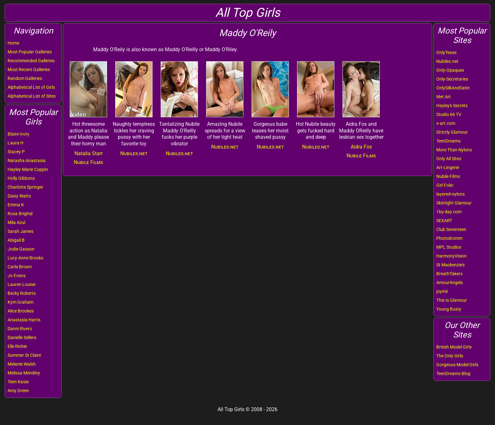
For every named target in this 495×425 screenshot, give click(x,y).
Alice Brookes (21, 310)
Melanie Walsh (22, 364)
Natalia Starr (89, 153)
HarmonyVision (451, 255)
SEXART (444, 220)
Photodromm (449, 238)
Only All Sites (448, 158)
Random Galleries (25, 78)
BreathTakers (449, 273)
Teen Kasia (18, 381)
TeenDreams (448, 140)
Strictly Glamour (452, 132)
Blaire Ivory (18, 134)
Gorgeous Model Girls (457, 364)
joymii (442, 291)
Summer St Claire (24, 355)
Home (13, 43)
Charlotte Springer (25, 187)
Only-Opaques (450, 70)
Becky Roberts (22, 293)
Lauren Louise (21, 284)
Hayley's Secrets (452, 105)
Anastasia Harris (24, 319)
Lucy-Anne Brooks (25, 257)
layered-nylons (450, 194)
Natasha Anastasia (26, 160)
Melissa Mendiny (24, 372)
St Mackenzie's (450, 264)
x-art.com (445, 123)
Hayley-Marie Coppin (28, 169)
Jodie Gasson (21, 249)
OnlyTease (446, 52)
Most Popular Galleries (30, 51)
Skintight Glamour (454, 202)
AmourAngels (449, 282)
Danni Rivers (20, 328)
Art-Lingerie (447, 167)
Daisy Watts (19, 195)
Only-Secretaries (452, 79)
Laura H (15, 142)
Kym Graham (20, 302)
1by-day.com (449, 211)
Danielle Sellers (22, 337)
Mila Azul (16, 222)
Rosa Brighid (20, 213)
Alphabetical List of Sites (32, 96)
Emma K (16, 204)
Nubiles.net (447, 61)
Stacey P (16, 151)
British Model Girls (454, 346)
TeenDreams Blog (453, 373)
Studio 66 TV (448, 114)
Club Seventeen (451, 229)
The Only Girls (449, 355)
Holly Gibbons (21, 178)
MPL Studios (448, 247)
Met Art (443, 96)
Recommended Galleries (31, 60)
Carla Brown (20, 266)
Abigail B (16, 240)
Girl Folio (444, 185)
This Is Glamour (451, 300)
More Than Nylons (454, 149)
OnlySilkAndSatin (453, 87)
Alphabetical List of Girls (31, 87)
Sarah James (20, 231)
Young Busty (448, 309)
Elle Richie (17, 346)
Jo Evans (17, 275)
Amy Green (18, 390)
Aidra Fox (361, 147)
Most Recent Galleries (29, 69)
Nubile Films (448, 176)
